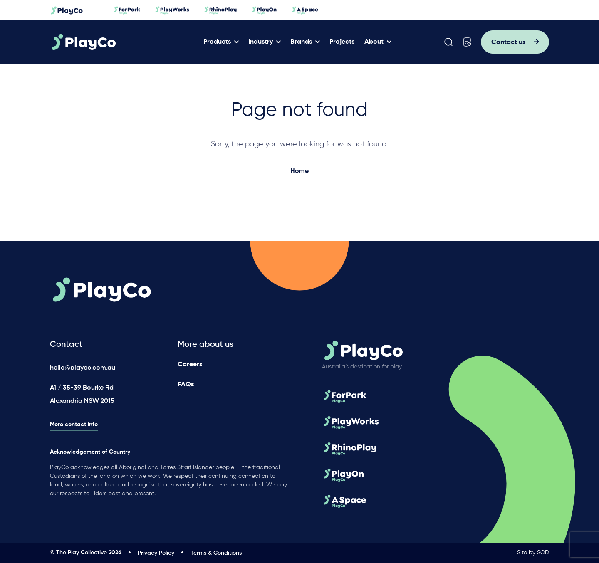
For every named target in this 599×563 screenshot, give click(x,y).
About (374, 42)
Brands (301, 42)
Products (217, 42)
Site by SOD (533, 553)
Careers (190, 364)
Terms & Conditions (216, 553)
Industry (260, 42)
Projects (341, 42)
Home (299, 171)
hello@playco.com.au (82, 368)
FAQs (186, 384)
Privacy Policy (156, 553)
